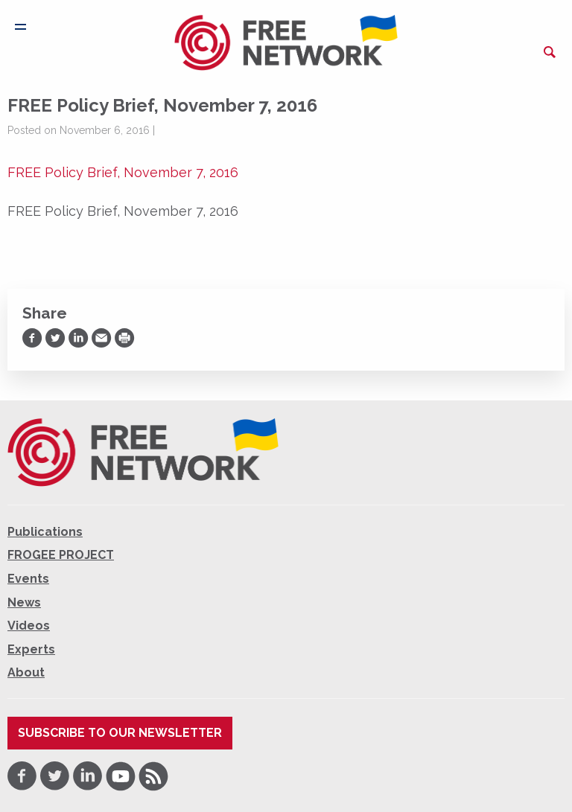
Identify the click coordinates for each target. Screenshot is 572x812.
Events (28, 579)
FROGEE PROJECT (60, 555)
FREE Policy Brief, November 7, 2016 (122, 172)
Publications (45, 532)
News (24, 602)
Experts (31, 649)
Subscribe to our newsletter (120, 733)
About (26, 672)
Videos (28, 625)
